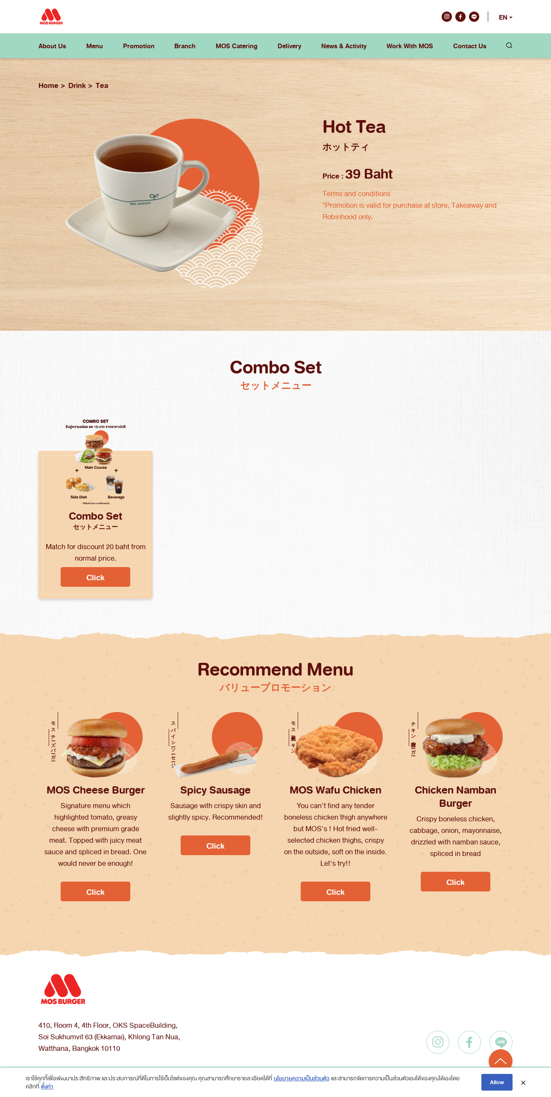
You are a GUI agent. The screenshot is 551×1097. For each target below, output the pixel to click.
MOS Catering (237, 45)
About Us (52, 45)
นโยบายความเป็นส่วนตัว (301, 1078)
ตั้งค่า (47, 1086)
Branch (185, 45)
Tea (102, 85)
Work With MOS (410, 45)
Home (48, 85)
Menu (94, 45)
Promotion (139, 45)
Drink (77, 85)
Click (95, 577)
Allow (497, 1081)
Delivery (289, 45)
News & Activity (343, 45)
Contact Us (470, 45)
